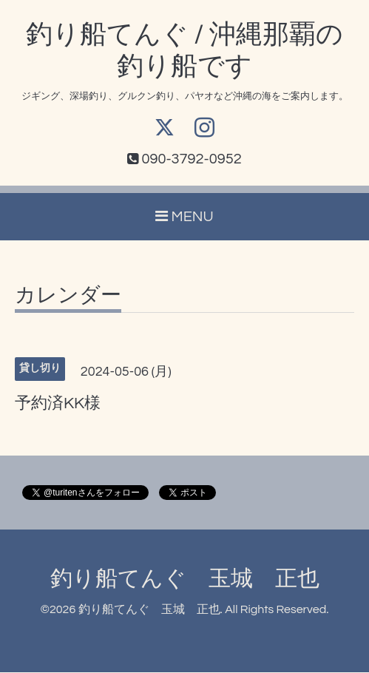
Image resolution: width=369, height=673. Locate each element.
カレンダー (68, 296)
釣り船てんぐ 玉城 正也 (184, 579)
